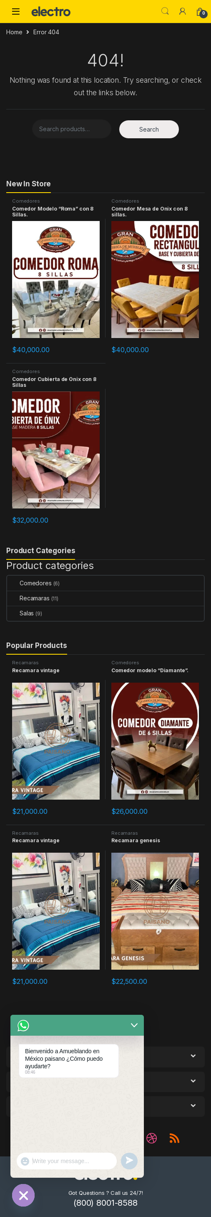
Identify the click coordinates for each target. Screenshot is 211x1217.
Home (14, 32)
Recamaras (28, 598)
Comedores (26, 201)
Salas (20, 613)
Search (165, 11)
